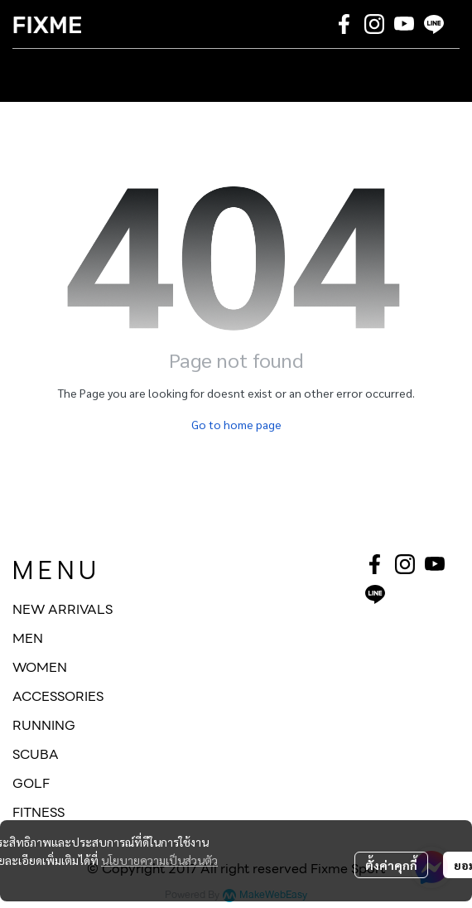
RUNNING (43, 725)
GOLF (31, 783)
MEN (27, 638)
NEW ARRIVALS (62, 609)
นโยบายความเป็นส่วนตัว (159, 859)
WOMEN (39, 667)
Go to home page (236, 424)
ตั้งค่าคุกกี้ (391, 864)
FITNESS (38, 812)
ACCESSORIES (58, 696)
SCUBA (35, 754)
